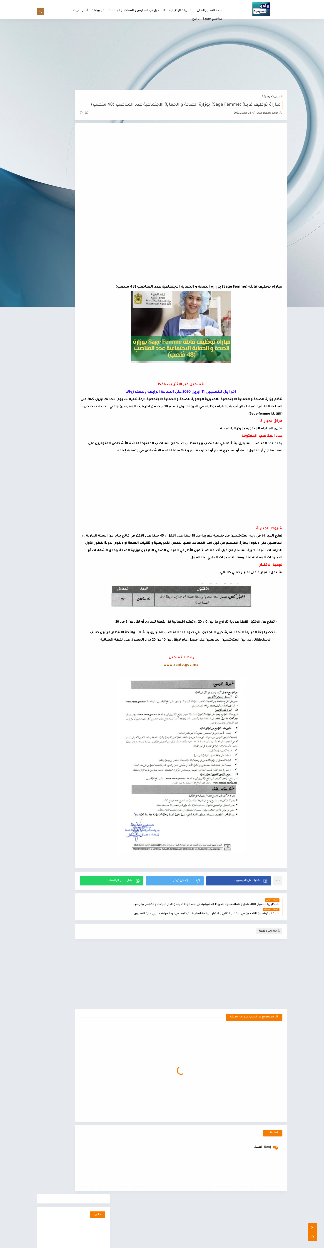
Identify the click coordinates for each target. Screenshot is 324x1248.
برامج (195, 19)
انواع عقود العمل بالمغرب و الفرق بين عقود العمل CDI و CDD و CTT (62, 374)
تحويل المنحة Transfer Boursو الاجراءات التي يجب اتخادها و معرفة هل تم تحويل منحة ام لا (63, 420)
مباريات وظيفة (271, 99)
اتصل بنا (150, 3)
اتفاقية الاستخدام (192, 3)
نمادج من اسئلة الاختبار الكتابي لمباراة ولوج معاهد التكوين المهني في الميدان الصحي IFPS (63, 282)
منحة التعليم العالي (209, 10)
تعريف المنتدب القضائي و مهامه (62, 347)
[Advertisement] (162, 57)
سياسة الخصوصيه (168, 3)
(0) (122, 123)
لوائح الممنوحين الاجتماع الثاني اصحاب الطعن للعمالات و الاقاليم (64, 260)
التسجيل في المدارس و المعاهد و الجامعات (137, 10)
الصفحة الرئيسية (215, 3)
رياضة (75, 10)
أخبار (85, 10)
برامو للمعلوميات (244, 1242)
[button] (245, 928)
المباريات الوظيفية (181, 10)
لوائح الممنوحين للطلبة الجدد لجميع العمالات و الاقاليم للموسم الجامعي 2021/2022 (64, 214)
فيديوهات (98, 10)
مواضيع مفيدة (212, 19)
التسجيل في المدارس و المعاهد (80, 579)
